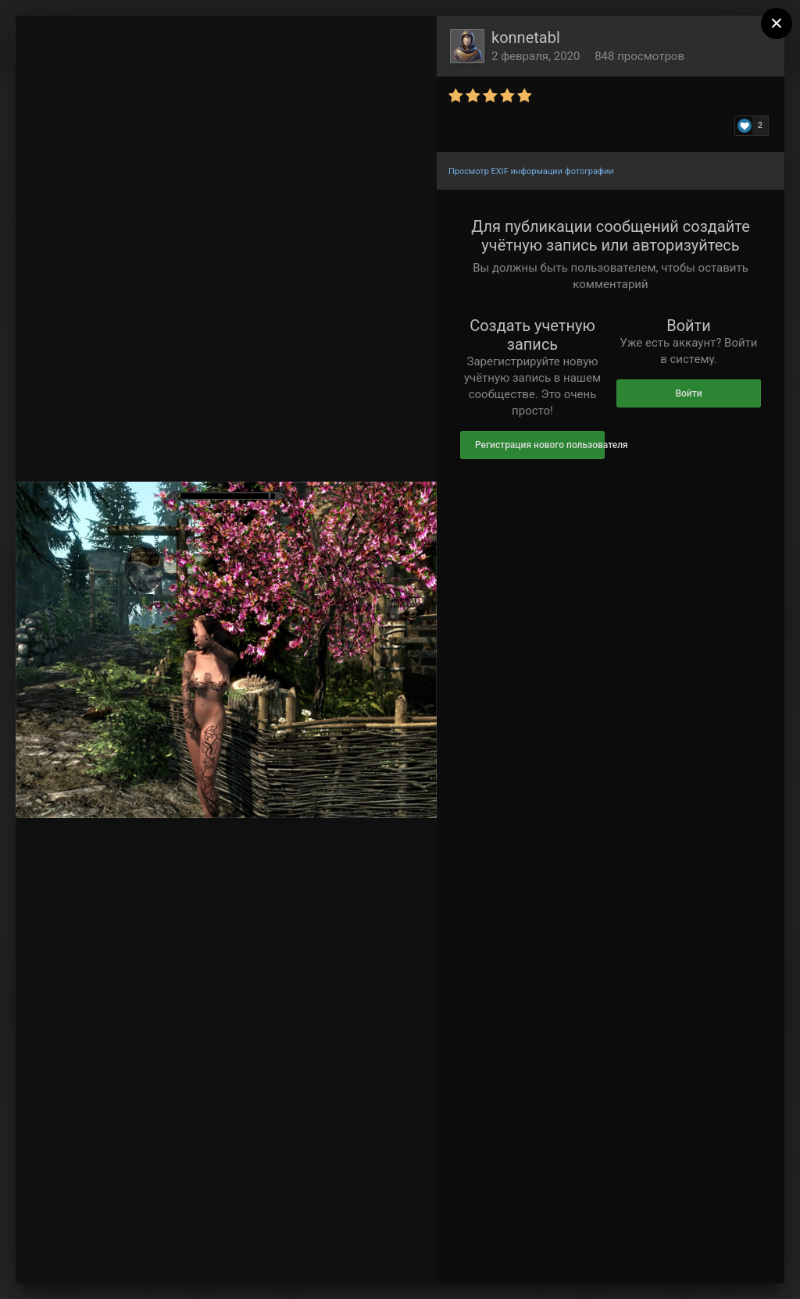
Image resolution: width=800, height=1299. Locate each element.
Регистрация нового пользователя (540, 445)
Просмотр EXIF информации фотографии (531, 171)
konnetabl (525, 37)
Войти (688, 393)
